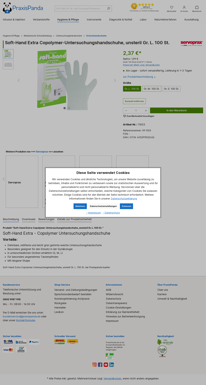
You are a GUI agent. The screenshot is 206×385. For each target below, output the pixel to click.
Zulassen (126, 206)
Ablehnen (80, 206)
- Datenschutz (111, 212)
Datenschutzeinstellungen (103, 206)
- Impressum (94, 212)
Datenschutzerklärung (124, 198)
